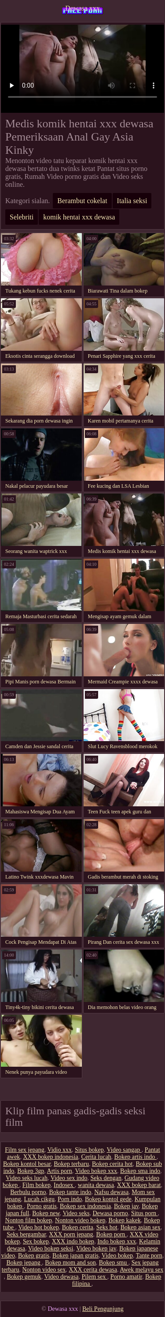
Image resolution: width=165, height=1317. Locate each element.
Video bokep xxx (96, 1171)
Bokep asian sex (141, 1227)
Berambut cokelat (82, 200)
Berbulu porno (28, 1192)
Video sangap (123, 1149)
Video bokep (117, 1255)
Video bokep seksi (50, 1248)
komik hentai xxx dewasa (79, 217)
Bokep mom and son (70, 1262)
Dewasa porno (110, 1213)
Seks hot (106, 1227)
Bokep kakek (124, 1220)
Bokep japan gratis (75, 1255)
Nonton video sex (44, 1269)
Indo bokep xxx (116, 1241)
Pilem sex (94, 1276)
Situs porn (144, 1213)
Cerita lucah (96, 1157)
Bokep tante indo (70, 1192)
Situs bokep (89, 1149)
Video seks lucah (27, 1178)
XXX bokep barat (139, 1185)
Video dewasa (61, 1276)
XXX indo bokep (73, 1241)
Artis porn (59, 1171)
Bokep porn (111, 1234)
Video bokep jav (96, 1248)
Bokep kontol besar (27, 1164)
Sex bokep (36, 1241)
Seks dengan (106, 1178)
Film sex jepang (24, 1149)
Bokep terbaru (71, 1164)
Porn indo (70, 1199)
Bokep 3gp (30, 1171)
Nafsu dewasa (111, 1192)
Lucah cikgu (39, 1199)
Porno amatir (126, 1276)
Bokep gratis (33, 1255)
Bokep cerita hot (112, 1164)
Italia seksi (132, 200)
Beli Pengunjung (103, 1309)
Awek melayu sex (141, 1269)
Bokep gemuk (24, 1276)
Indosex (64, 1185)
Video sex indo (69, 1178)
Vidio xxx (59, 1149)
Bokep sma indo (140, 1171)
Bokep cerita (77, 1227)
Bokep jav (126, 1206)
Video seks (75, 1213)
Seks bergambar (26, 1234)
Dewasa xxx (82, 8)
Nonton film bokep (28, 1220)
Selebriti (21, 217)
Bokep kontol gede (108, 1199)
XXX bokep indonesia (50, 1157)
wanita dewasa (96, 1185)
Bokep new (45, 1213)
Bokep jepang (24, 1262)
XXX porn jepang (71, 1234)
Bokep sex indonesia (85, 1206)
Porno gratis (42, 1206)
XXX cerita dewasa (93, 1269)
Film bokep (36, 1185)
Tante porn (149, 1255)
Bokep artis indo (135, 1157)
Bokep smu (113, 1262)
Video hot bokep (38, 1227)
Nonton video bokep (80, 1220)
